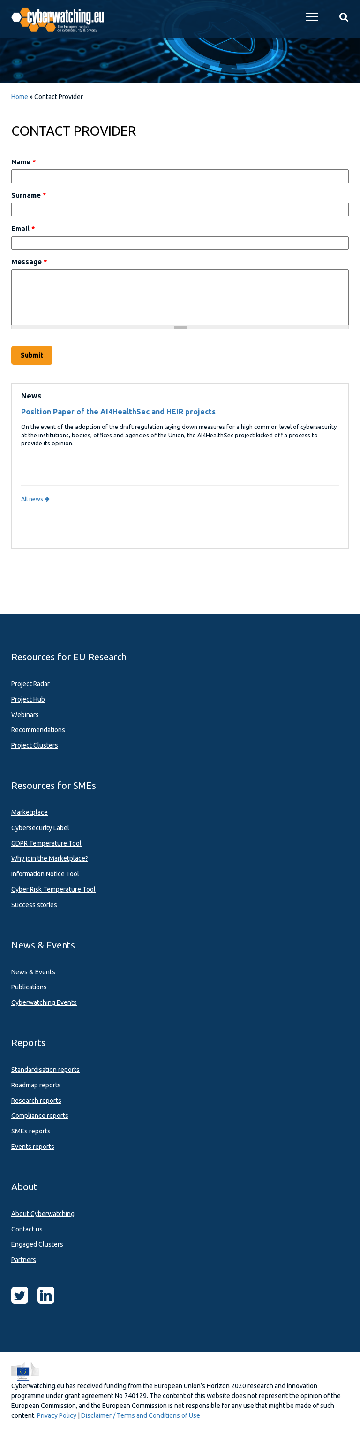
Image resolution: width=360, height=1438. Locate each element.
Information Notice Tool (45, 874)
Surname (28, 195)
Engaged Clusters (37, 1244)
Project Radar (30, 684)
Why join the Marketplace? (49, 858)
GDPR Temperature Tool (46, 843)
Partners (23, 1259)
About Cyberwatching (43, 1213)
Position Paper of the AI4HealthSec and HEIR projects (118, 411)
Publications (29, 987)
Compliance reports (39, 1115)
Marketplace (29, 812)
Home (19, 96)
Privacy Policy (56, 1415)
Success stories (34, 905)
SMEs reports (31, 1131)
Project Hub (28, 699)
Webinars (25, 715)
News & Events (33, 972)
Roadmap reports (36, 1085)
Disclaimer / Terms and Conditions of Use (140, 1415)
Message (29, 262)
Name (23, 162)
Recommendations (38, 730)
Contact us (27, 1229)
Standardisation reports (45, 1069)
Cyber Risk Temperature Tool (53, 889)
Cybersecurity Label (40, 828)
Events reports (32, 1146)
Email (23, 228)
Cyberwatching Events (44, 1002)
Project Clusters (34, 745)
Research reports (36, 1100)
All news (35, 499)
